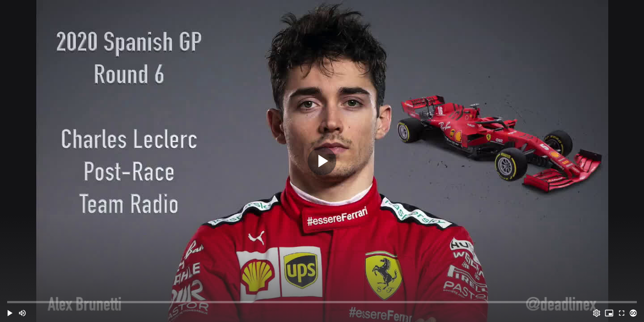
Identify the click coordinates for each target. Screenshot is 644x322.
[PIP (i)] (609, 313)
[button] (9, 313)
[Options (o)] (596, 313)
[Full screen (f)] (621, 313)
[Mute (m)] (22, 313)
